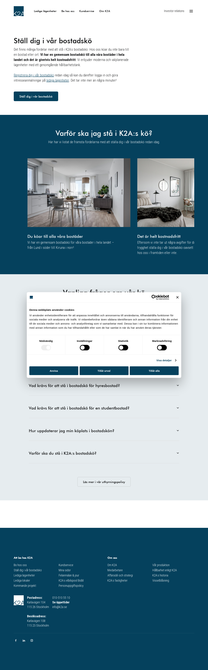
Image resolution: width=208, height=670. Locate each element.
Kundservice (86, 11)
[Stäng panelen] (177, 297)
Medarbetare (115, 570)
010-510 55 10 (61, 597)
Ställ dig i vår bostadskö (36, 96)
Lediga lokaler (22, 580)
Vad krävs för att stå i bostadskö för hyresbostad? (104, 385)
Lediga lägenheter (45, 11)
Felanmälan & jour (69, 575)
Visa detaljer (164, 360)
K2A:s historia (160, 575)
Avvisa (54, 370)
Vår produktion (161, 565)
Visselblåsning (160, 580)
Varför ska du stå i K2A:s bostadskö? (104, 453)
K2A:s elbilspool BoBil (71, 580)
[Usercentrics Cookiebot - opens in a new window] (154, 297)
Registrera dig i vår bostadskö (34, 75)
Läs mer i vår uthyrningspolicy (104, 482)
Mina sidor (65, 570)
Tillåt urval (104, 370)
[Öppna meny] (191, 11)
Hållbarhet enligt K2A (164, 570)
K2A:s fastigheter (117, 580)
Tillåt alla (154, 370)
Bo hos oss (67, 11)
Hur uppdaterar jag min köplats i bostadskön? (104, 430)
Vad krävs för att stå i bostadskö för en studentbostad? (104, 408)
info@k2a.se (59, 607)
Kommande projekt (25, 585)
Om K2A (104, 11)
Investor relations (174, 11)
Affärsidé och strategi (120, 575)
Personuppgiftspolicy (71, 585)
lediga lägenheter (57, 80)
